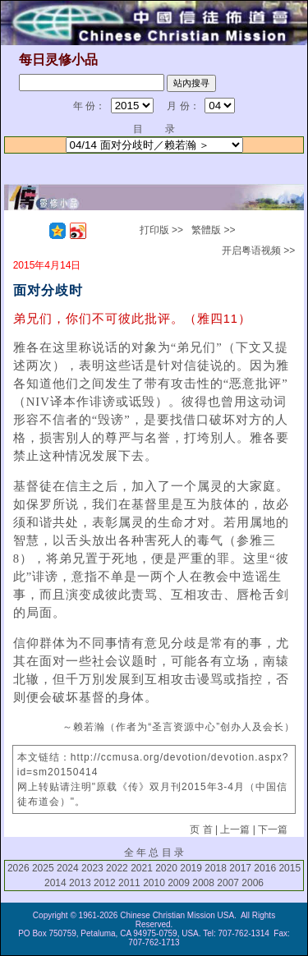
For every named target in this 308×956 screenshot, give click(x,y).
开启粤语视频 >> (258, 250)
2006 (252, 883)
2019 (191, 868)
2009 (179, 883)
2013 (80, 883)
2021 (142, 868)
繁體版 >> (213, 230)
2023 (92, 868)
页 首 (201, 829)
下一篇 (272, 829)
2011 (129, 883)
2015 (289, 868)
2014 (55, 883)
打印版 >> (161, 230)
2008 (203, 883)
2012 (105, 883)
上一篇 (235, 829)
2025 (43, 868)
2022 (117, 868)
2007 (228, 883)
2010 (154, 883)
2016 (265, 868)
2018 (216, 868)
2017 (240, 868)
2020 (166, 868)
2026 (18, 868)
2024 (68, 868)
